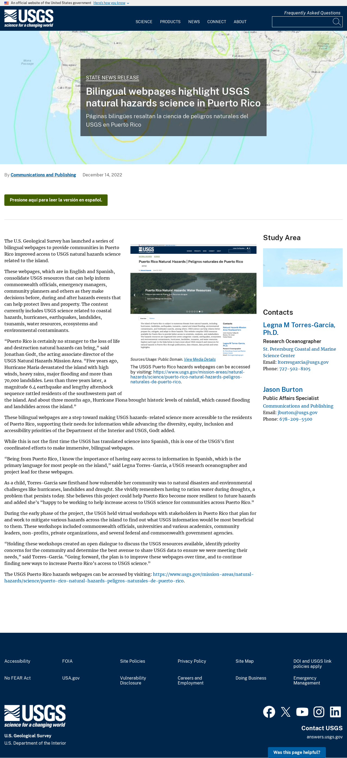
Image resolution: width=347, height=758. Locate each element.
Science (144, 22)
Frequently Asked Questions (312, 13)
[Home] (28, 26)
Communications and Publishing (43, 175)
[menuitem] (144, 18)
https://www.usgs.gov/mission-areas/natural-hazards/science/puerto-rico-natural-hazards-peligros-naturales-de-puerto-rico (187, 377)
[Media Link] (193, 300)
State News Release (112, 78)
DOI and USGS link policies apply (312, 664)
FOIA (67, 661)
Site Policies (132, 661)
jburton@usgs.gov (297, 412)
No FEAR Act (17, 678)
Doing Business (251, 678)
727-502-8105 (295, 368)
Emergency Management (306, 681)
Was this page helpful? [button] (296, 752)
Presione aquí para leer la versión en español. (56, 200)
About (240, 22)
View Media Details (200, 359)
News (194, 22)
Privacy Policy (192, 661)
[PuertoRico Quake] (173, 97)
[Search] (337, 21)
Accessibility (17, 661)
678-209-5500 (295, 419)
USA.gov (71, 678)
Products (170, 22)
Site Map (245, 661)
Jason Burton (283, 389)
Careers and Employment (191, 681)
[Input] (307, 21)
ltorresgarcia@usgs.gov (303, 362)
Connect (216, 22)
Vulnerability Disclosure (133, 681)
